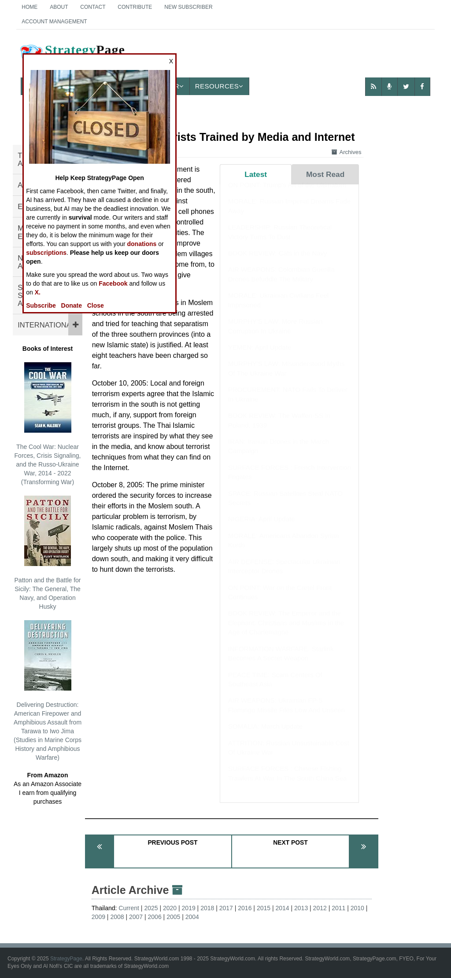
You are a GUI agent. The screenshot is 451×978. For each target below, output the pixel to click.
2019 (189, 908)
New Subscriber (188, 7)
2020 (170, 908)
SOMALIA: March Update (265, 735)
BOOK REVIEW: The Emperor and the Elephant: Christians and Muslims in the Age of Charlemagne (286, 631)
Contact (92, 7)
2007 (136, 916)
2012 (320, 908)
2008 (117, 916)
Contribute (135, 7)
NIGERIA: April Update (261, 527)
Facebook (113, 283)
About (59, 7)
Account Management (54, 21)
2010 (357, 908)
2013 (301, 908)
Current (128, 908)
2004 (192, 916)
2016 (244, 908)
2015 (263, 908)
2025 (151, 908)
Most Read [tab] (325, 174)
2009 (98, 916)
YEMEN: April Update (259, 356)
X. (38, 292)
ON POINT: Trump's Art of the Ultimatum (287, 193)
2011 (338, 908)
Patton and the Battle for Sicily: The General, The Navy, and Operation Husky (48, 553)
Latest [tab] (255, 174)
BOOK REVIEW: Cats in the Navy (277, 261)
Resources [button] (219, 86)
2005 (173, 916)
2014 (282, 908)
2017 (226, 908)
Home (29, 7)
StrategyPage (66, 959)
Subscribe (41, 305)
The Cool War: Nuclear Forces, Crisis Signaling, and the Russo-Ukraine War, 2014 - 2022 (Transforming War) (48, 423)
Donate (71, 305)
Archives (347, 152)
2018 (207, 908)
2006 (155, 916)
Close (95, 305)
